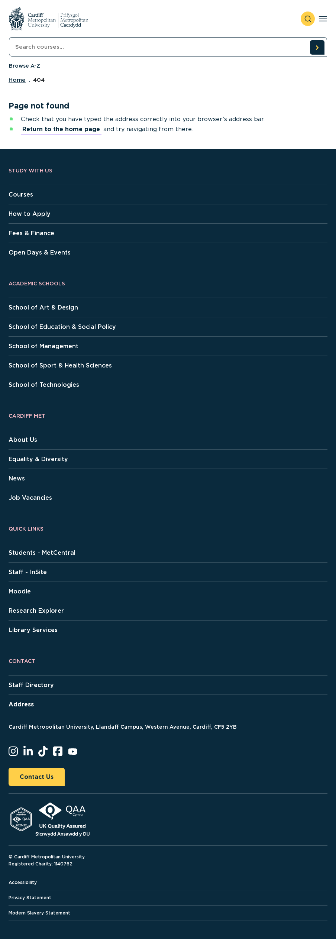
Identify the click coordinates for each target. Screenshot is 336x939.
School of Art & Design (43, 307)
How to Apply (30, 213)
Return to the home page (61, 129)
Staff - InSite (28, 572)
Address (21, 704)
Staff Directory (31, 685)
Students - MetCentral (42, 552)
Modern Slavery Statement (39, 913)
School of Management (43, 346)
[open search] (308, 19)
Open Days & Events (40, 252)
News (17, 478)
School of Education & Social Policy (62, 326)
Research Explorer (36, 610)
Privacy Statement (30, 897)
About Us (23, 439)
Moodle (20, 591)
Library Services (33, 630)
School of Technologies (44, 384)
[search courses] (317, 47)
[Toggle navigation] (323, 19)
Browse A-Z (24, 66)
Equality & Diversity (38, 459)
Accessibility (23, 882)
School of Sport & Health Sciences (60, 365)
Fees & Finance (31, 233)
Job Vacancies (30, 497)
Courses (21, 194)
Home (17, 80)
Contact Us (37, 776)
